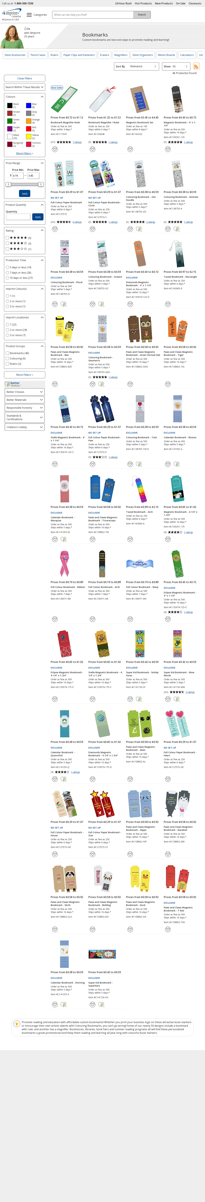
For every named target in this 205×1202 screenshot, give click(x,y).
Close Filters (24, 78)
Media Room (62, 1082)
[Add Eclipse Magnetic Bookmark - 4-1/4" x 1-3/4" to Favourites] (55, 699)
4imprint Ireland (165, 1082)
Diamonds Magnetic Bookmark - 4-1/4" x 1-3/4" (103, 754)
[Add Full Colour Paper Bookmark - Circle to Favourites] (92, 229)
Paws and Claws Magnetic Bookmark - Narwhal (178, 828)
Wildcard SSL (178, 1133)
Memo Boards (166, 55)
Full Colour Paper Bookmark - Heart (180, 754)
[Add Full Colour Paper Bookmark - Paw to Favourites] (92, 464)
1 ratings (113, 142)
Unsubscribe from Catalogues (23, 1106)
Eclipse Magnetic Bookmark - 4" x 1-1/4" (180, 594)
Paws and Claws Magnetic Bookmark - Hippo (140, 828)
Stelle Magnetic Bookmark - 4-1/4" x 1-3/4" (105, 674)
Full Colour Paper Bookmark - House (67, 834)
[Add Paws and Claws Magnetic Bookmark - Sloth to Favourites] (55, 929)
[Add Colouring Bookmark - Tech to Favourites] (130, 464)
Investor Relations (16, 1083)
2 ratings (151, 222)
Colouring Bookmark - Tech (141, 437)
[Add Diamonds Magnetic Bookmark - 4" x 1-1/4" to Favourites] (130, 304)
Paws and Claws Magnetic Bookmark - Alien (140, 748)
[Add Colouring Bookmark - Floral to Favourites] (55, 304)
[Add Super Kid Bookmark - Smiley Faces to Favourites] (130, 699)
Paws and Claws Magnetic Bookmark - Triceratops (102, 519)
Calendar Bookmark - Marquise (63, 519)
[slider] (8, 184)
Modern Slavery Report (19, 1088)
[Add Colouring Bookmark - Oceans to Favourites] (92, 304)
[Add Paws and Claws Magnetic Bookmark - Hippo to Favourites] (130, 854)
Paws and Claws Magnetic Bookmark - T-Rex (178, 909)
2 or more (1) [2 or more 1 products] (17, 301)
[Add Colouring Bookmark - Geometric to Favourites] (92, 384)
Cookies (10, 1100)
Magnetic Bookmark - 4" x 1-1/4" (180, 124)
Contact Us (11, 1076)
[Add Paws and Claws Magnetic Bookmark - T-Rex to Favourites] (168, 929)
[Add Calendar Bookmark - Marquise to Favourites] (55, 539)
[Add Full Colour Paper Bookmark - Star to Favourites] (92, 854)
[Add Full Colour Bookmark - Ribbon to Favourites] (55, 619)
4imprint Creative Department (123, 1065)
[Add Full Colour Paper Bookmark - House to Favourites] (55, 854)
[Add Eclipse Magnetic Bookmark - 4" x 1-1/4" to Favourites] (168, 619)
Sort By (120, 66)
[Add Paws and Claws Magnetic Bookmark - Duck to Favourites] (130, 929)
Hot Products (143, 3)
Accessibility (12, 1071)
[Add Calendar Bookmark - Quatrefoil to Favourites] (55, 779)
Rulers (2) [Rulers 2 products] (15, 363)
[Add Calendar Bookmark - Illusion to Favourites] (168, 464)
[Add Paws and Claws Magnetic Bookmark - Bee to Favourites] (55, 384)
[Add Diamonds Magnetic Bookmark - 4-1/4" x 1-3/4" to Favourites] (92, 779)
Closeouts (195, 3)
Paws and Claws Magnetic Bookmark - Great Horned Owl (143, 353)
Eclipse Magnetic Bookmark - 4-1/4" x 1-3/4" (67, 674)
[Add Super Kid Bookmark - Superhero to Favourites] (92, 1004)
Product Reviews (65, 1088)
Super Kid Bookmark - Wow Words (179, 674)
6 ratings (77, 222)
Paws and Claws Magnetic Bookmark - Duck (140, 903)
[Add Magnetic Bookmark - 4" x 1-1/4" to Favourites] (168, 149)
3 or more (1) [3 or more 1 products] (17, 306)
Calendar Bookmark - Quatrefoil (63, 754)
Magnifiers (120, 55)
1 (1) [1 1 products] (12, 296)
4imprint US (162, 1065)
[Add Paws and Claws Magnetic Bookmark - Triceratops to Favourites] (92, 539)
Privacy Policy (13, 1094)
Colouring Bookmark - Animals (181, 196)
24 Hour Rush (123, 3)
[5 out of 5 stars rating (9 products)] (24, 238)
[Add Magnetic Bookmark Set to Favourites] (130, 149)
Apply (25, 193)
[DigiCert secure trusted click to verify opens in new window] (184, 1123)
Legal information (57, 1119)
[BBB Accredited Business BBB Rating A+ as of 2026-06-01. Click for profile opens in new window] (150, 1123)
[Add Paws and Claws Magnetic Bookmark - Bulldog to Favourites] (92, 929)
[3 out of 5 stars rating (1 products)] (24, 249)
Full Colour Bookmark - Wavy (142, 587)
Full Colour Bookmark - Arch (104, 587)
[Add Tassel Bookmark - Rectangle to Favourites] (168, 304)
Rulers (54, 55)
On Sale (181, 3)
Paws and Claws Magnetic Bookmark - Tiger (178, 353)
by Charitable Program (124, 1076)
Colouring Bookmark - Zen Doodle (141, 198)
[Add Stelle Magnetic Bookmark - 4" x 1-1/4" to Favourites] (55, 464)
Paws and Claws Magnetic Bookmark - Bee (65, 353)
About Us (10, 1065)
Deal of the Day (164, 1090)
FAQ (57, 1076)
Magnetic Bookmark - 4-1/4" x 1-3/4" (180, 513)
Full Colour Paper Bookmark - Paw (104, 439)
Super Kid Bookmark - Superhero (100, 984)
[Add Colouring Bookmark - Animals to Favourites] (168, 229)
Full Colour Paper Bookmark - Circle (104, 204)
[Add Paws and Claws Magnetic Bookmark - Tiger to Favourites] (168, 384)
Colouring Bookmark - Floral (66, 282)
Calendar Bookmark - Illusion (180, 437)
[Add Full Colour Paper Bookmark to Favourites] (55, 229)
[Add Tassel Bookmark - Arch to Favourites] (130, 539)
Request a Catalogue (67, 1094)
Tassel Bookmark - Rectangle (180, 276)
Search (142, 14)
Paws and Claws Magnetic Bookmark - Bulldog (102, 903)
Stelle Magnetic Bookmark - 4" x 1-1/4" (68, 439)
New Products (164, 3)
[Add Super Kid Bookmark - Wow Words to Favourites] (168, 699)
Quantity (11, 211)
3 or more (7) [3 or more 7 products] (17, 335)
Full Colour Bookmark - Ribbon (68, 587)
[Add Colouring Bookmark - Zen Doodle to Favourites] (130, 229)
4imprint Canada (165, 1071)
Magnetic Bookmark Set (139, 122)
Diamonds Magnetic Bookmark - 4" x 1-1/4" (138, 284)
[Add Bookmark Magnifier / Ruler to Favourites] (92, 149)
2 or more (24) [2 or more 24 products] (18, 329)
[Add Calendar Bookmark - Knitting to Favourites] (55, 1004)
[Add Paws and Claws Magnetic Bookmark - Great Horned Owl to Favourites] (130, 384)
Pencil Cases (38, 55)
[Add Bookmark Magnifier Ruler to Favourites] (55, 149)
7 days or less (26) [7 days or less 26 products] (20, 272)
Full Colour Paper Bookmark (66, 202)
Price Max (33, 170)
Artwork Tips (113, 1071)
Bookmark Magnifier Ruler (65, 122)
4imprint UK (162, 1076)
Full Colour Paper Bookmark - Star (104, 834)
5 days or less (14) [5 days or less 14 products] (20, 267)
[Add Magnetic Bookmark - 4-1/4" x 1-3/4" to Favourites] (168, 539)
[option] (15, 105)
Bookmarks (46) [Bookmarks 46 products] (19, 353)
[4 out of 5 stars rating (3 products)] (24, 243)
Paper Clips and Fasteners (79, 55)
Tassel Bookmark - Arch (139, 511)
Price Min (18, 170)
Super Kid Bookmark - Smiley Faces (142, 674)
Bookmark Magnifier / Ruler (103, 122)
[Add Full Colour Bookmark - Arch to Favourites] (92, 619)
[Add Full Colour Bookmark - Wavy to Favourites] (130, 619)
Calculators (187, 55)
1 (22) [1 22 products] (13, 324)
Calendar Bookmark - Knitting (68, 982)
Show (167, 66)
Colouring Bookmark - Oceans (105, 276)
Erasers (104, 55)
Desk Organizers (143, 55)
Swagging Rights (65, 1100)
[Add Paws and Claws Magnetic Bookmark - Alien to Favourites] (130, 779)
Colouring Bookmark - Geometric (100, 359)
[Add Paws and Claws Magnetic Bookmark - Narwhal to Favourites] (168, 854)
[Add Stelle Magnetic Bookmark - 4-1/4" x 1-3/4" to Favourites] (92, 699)
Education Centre (65, 1065)
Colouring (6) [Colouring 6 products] (18, 358)
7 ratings (77, 142)
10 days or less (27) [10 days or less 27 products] (21, 277)
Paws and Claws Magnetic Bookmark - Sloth (65, 903)
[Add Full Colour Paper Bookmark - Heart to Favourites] (168, 779)
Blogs (58, 1071)
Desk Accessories (15, 55)
